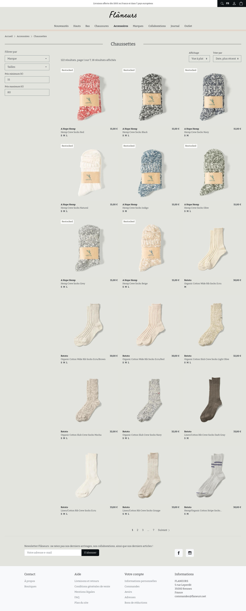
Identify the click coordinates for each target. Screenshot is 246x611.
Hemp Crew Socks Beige (135, 283)
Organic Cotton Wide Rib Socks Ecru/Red (143, 359)
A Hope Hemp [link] (68, 129)
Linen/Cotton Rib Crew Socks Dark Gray (204, 435)
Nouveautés (61, 26)
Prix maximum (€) (14, 86)
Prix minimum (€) (14, 73)
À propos (29, 581)
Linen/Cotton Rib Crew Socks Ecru (78, 510)
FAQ (76, 597)
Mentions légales (84, 591)
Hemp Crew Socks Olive (196, 208)
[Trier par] (227, 58)
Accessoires (122, 26)
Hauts (77, 26)
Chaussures (102, 26)
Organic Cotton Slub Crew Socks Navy (142, 435)
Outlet (188, 26)
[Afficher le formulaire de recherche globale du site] (222, 3)
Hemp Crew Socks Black (135, 132)
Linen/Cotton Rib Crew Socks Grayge (141, 510)
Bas (87, 26)
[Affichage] (199, 58)
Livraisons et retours (86, 581)
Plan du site (81, 602)
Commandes (132, 586)
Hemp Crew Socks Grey (73, 283)
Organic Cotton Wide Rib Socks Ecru (202, 283)
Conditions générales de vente (92, 586)
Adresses (130, 597)
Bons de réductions (136, 602)
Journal (175, 26)
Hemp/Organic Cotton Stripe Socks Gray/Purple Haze (202, 510)
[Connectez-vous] (234, 3)
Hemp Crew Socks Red (72, 132)
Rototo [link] (187, 280)
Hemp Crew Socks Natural (74, 208)
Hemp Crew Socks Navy (196, 132)
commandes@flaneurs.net (190, 596)
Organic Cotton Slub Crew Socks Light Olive (206, 359)
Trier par (217, 53)
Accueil (9, 36)
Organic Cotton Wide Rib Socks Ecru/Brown (83, 359)
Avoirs (128, 591)
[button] (241, 3)
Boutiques (30, 586)
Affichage (194, 53)
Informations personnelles (141, 581)
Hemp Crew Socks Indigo (135, 208)
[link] (89, 96)
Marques (138, 26)
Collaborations (157, 26)
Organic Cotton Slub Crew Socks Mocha (81, 435)
